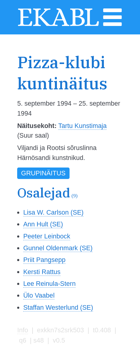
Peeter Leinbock (46, 236)
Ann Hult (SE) (43, 224)
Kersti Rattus (42, 272)
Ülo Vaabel (38, 295)
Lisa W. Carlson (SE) (53, 212)
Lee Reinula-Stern (49, 283)
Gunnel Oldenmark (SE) (57, 248)
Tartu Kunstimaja (82, 125)
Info (22, 330)
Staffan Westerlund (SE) (58, 307)
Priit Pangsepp (44, 260)
